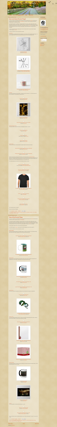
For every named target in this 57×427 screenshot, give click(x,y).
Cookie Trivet (21, 135)
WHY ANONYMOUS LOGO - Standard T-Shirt (21, 188)
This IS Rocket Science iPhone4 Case (21, 281)
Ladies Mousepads (24, 287)
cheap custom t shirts (22, 236)
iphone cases (25, 123)
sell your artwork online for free (22, 170)
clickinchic (26, 130)
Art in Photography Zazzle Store (44, 29)
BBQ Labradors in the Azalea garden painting (21, 254)
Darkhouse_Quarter (24, 381)
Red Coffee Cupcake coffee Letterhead (21, 340)
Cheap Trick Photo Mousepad (22, 164)
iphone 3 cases (25, 295)
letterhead (23, 341)
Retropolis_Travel (28, 276)
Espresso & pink (22, 140)
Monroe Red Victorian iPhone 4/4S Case (22, 122)
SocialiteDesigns (30, 148)
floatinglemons (29, 340)
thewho (28, 193)
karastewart (42, 45)
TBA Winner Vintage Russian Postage (21, 89)
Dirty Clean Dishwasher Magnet (21, 70)
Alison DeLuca (43, 44)
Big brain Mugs (25, 277)
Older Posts (37, 423)
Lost (20, 381)
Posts (42, 39)
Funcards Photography (25, 408)
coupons (16, 29)
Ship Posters (24, 400)
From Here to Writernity (43, 18)
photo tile (27, 136)
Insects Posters (25, 52)
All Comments (43, 40)
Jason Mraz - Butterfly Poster (21, 169)
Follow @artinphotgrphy (43, 36)
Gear (26, 15)
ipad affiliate (23, 154)
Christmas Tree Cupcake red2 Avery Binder (21, 359)
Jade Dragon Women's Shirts (21, 313)
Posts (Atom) (13, 425)
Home (10, 15)
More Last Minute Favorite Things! (17, 19)
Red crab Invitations (24, 322)
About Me (31, 15)
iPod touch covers (24, 282)
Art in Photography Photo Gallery (44, 28)
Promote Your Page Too (42, 34)
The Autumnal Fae (21, 294)
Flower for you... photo (22, 407)
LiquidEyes (26, 98)
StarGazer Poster (22, 117)
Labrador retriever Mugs (25, 255)
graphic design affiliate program (26, 71)
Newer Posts (10, 423)
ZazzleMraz (27, 169)
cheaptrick (27, 164)
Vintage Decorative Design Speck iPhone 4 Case (21, 153)
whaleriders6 (28, 70)
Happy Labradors (11, 230)
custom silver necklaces (23, 413)
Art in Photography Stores (18, 15)
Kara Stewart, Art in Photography (22, 3)
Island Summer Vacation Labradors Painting (21, 235)
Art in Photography (21, 21)
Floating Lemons (11, 316)
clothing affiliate (23, 189)
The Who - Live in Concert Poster (22, 193)
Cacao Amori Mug (22, 130)
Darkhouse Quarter (11, 362)
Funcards (10, 403)
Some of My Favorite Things (16, 217)
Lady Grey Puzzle (22, 98)
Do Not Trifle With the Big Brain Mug (20, 276)
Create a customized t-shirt (22, 199)
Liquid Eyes (10, 92)
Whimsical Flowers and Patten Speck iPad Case (21, 148)
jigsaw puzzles (25, 99)
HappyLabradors (29, 235)
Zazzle (31, 20)
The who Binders (24, 194)
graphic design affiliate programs (26, 165)
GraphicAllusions (11, 290)
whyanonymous (30, 188)
